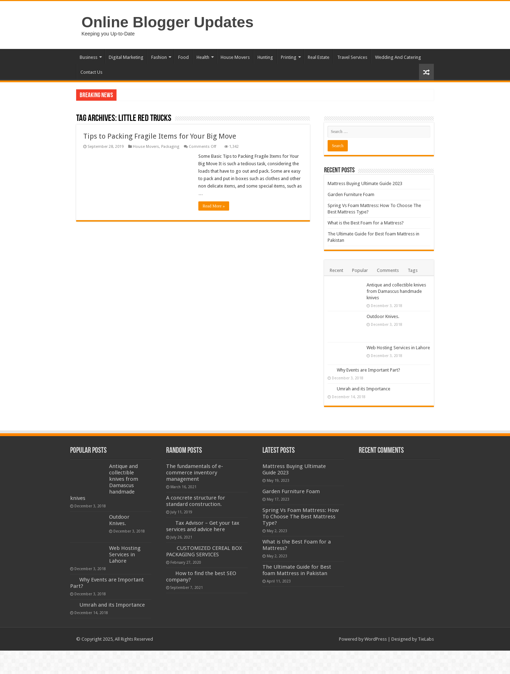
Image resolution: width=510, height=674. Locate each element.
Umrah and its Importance (363, 388)
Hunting (265, 57)
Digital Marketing (126, 57)
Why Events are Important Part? (368, 370)
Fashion (159, 57)
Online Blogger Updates (167, 21)
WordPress (375, 639)
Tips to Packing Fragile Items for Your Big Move (159, 136)
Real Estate (318, 57)
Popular (360, 270)
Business (88, 57)
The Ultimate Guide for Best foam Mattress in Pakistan (296, 570)
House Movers (235, 57)
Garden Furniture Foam (351, 194)
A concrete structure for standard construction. (195, 501)
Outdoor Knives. (383, 316)
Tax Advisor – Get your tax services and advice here (202, 526)
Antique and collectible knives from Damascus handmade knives (396, 291)
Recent (336, 270)
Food (183, 57)
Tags (413, 270)
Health (203, 57)
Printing (288, 57)
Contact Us (91, 72)
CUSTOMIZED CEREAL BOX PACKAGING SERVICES (204, 551)
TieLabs (426, 639)
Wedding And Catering (398, 57)
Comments (388, 270)
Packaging (170, 146)
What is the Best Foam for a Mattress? (366, 222)
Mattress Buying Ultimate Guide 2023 (365, 183)
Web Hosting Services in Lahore (398, 347)
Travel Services (352, 57)
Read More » (214, 206)
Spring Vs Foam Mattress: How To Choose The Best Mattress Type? (300, 516)
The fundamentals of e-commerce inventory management (194, 472)
